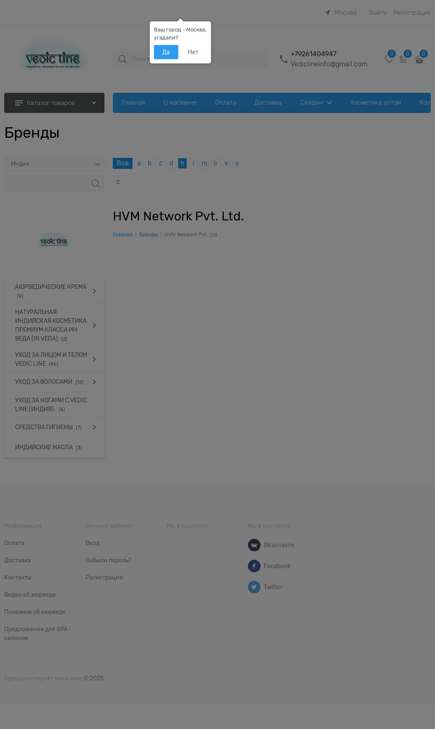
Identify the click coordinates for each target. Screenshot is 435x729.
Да (166, 52)
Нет (193, 52)
